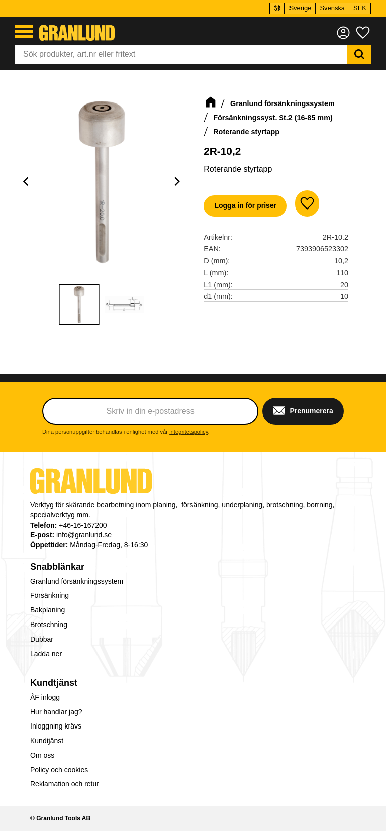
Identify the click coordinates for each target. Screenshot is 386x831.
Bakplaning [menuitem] (47, 610)
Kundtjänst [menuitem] (53, 683)
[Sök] (359, 54)
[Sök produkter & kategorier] (181, 54)
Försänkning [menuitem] (49, 595)
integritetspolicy (188, 432)
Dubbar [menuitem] (41, 639)
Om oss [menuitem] (42, 755)
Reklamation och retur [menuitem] (64, 784)
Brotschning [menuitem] (48, 624)
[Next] (176, 182)
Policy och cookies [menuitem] (59, 770)
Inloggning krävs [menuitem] (55, 726)
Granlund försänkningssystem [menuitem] (76, 581)
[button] (24, 31)
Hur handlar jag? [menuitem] (56, 712)
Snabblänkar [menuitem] (57, 567)
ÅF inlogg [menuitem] (45, 697)
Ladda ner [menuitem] (46, 654)
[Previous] (27, 182)
